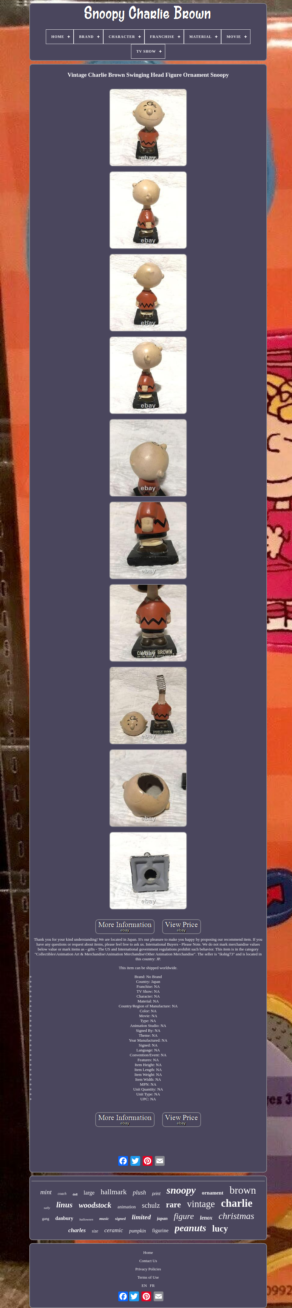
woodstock (95, 1205)
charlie (237, 1203)
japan (162, 1218)
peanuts (190, 1227)
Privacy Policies (148, 1269)
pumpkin (137, 1230)
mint (46, 1192)
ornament (213, 1193)
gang (45, 1219)
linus (64, 1204)
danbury (64, 1218)
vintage (201, 1204)
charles (77, 1230)
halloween (86, 1219)
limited (141, 1217)
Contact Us (148, 1260)
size (95, 1231)
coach (62, 1193)
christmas (236, 1216)
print (156, 1193)
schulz (151, 1205)
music (104, 1218)
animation (127, 1206)
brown (242, 1190)
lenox (206, 1218)
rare (173, 1204)
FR (152, 1285)
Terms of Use (148, 1277)
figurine (160, 1230)
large (89, 1193)
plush (139, 1192)
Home (148, 1252)
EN (144, 1285)
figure (184, 1216)
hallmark (113, 1192)
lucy (220, 1228)
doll (75, 1194)
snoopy (180, 1190)
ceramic (113, 1230)
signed (120, 1218)
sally (47, 1208)
